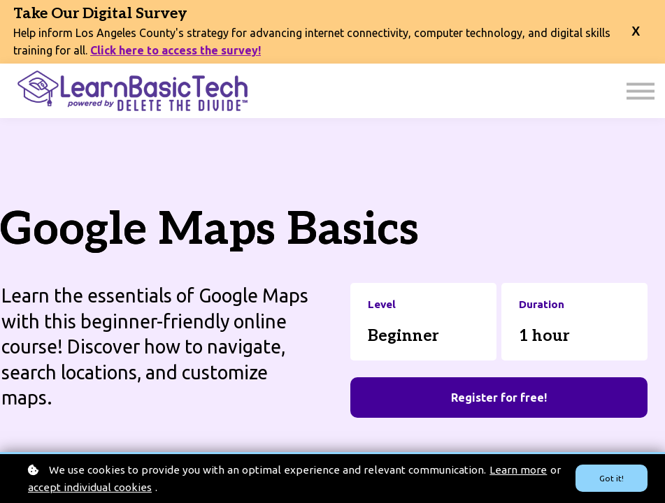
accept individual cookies (90, 487)
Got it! (611, 478)
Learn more (518, 470)
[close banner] (636, 31)
